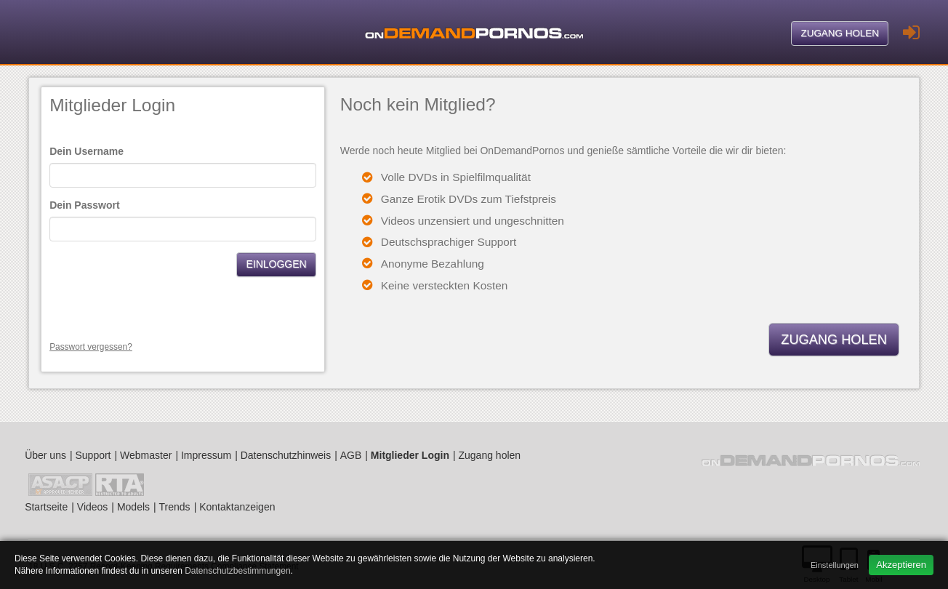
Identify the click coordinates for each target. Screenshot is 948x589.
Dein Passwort (84, 205)
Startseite (46, 507)
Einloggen (276, 264)
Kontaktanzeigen (237, 507)
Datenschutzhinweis (286, 455)
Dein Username (86, 151)
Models (133, 507)
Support (93, 455)
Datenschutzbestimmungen (237, 571)
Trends (174, 507)
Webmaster (146, 455)
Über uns (45, 455)
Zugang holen (839, 33)
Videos (92, 507)
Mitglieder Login (410, 455)
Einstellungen (835, 565)
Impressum (206, 455)
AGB (351, 455)
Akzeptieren (901, 564)
